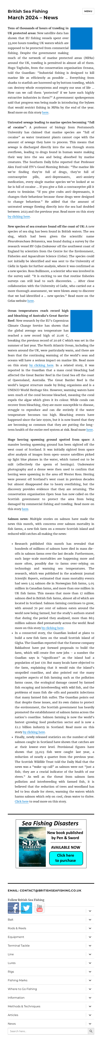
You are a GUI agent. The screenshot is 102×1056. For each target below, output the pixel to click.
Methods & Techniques (24, 1006)
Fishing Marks (17, 980)
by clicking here (19, 216)
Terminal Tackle (19, 945)
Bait (10, 919)
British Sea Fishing (28, 11)
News (12, 1023)
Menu (88, 11)
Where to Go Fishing (22, 989)
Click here (22, 801)
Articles (13, 1015)
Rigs (11, 971)
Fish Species (16, 911)
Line (11, 954)
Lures (12, 963)
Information (16, 997)
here (45, 112)
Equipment (16, 937)
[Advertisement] (82, 39)
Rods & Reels (17, 928)
